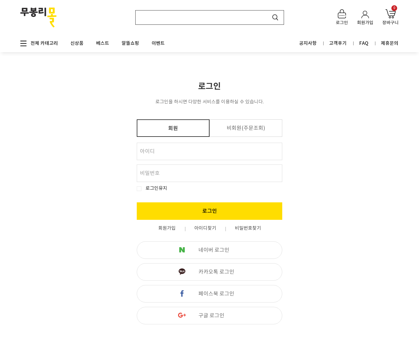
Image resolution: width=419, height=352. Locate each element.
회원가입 (167, 228)
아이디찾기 (205, 228)
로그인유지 (156, 188)
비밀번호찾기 (248, 228)
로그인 (209, 211)
